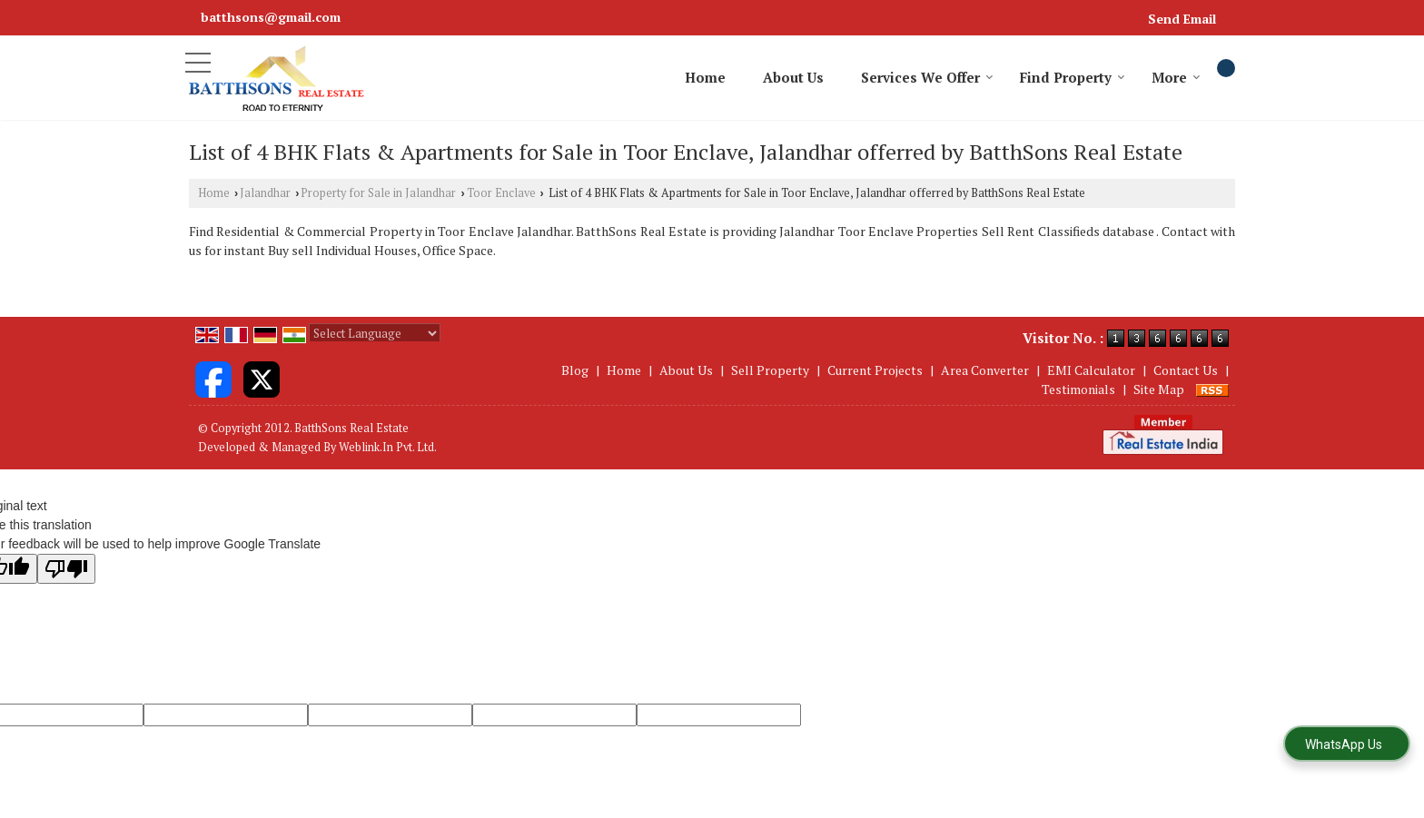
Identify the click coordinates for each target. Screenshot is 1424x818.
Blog (574, 370)
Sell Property (770, 370)
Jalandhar (265, 193)
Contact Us (1185, 370)
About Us (793, 77)
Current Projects (875, 370)
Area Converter (985, 370)
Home (705, 77)
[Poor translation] (66, 569)
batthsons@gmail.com (271, 16)
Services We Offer (927, 77)
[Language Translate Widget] (374, 333)
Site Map (1158, 389)
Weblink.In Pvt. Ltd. (388, 447)
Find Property (1072, 77)
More (1176, 77)
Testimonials (1078, 389)
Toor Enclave (501, 193)
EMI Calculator (1091, 370)
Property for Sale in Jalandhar (378, 193)
